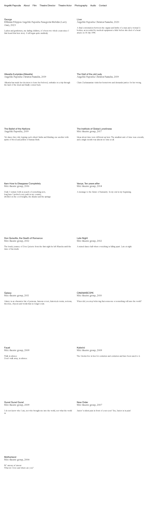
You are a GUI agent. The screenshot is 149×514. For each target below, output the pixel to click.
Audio (93, 5)
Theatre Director (47, 5)
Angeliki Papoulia (12, 5)
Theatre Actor (65, 5)
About (27, 5)
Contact (103, 5)
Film (35, 5)
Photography (81, 5)
